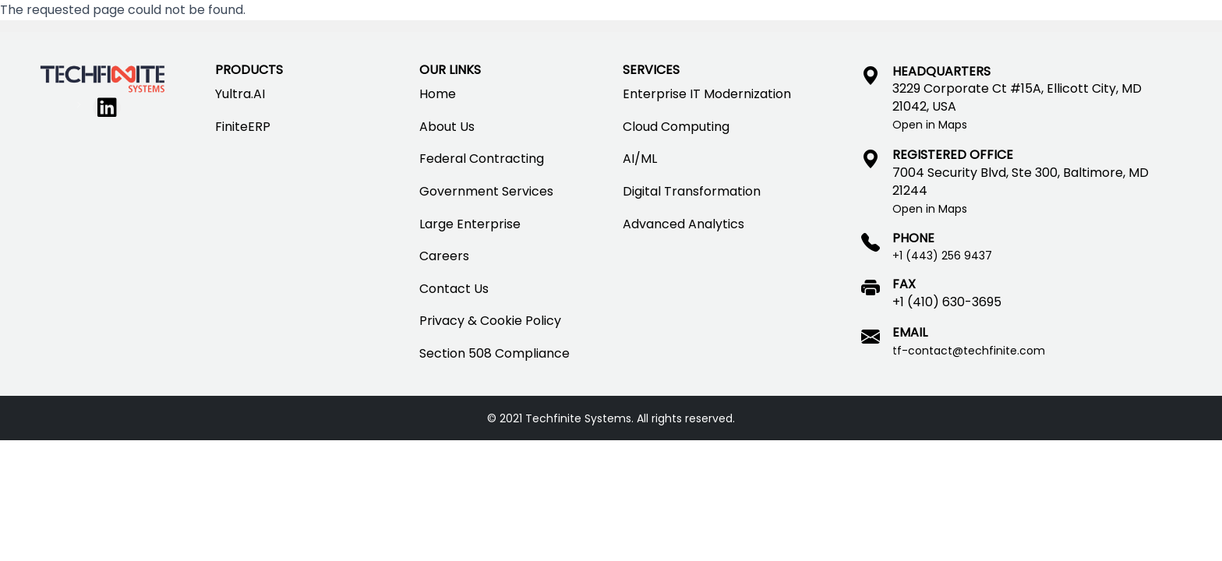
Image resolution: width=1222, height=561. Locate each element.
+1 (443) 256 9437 (942, 255)
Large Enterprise (470, 224)
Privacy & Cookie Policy (490, 321)
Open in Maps (929, 124)
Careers (444, 256)
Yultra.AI (240, 94)
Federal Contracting (481, 159)
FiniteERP (242, 127)
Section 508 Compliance (494, 353)
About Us (447, 127)
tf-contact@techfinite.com (968, 350)
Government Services (486, 191)
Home (437, 94)
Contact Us (454, 289)
